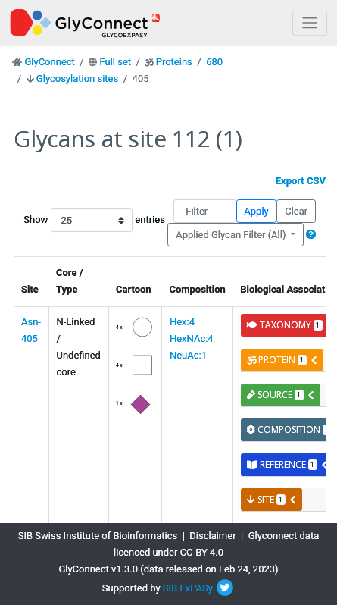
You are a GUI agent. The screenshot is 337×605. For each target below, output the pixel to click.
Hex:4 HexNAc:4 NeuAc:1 (192, 338)
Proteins (174, 61)
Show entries (64, 220)
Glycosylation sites (77, 78)
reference (288, 464)
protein (282, 359)
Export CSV (301, 181)
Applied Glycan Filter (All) (232, 234)
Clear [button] (296, 211)
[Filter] (204, 211)
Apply (256, 211)
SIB (170, 588)
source (281, 394)
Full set (115, 61)
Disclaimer (212, 535)
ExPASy (196, 588)
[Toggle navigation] (309, 23)
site (272, 499)
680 (214, 61)
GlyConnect (49, 61)
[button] (311, 235)
